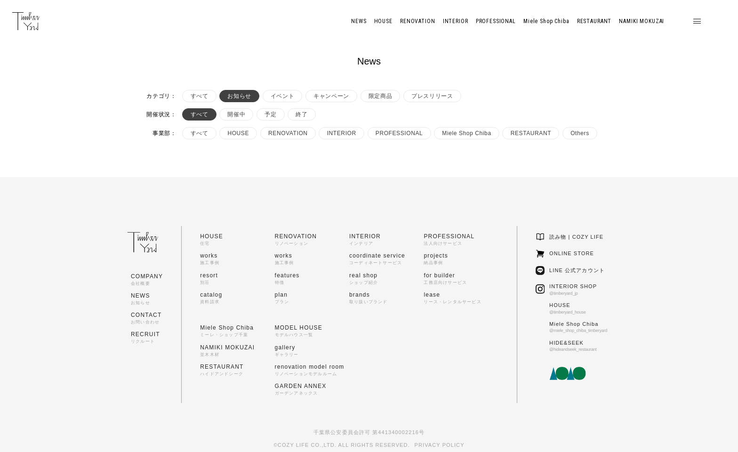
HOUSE (238, 133)
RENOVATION (288, 133)
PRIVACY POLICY (440, 445)
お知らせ (239, 96)
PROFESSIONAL (399, 133)
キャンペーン (331, 96)
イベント (282, 96)
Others (579, 133)
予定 (270, 114)
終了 (301, 114)
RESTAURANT (531, 133)
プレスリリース (432, 96)
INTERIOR (341, 133)
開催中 (236, 114)
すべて (200, 96)
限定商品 (380, 96)
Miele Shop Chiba (466, 133)
